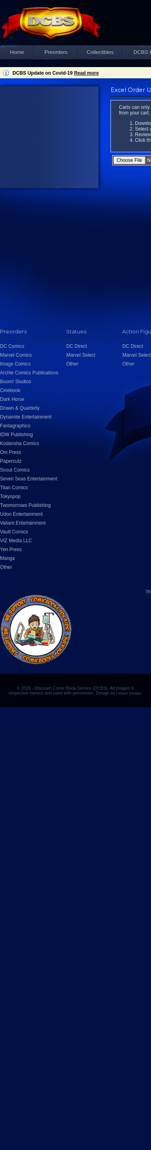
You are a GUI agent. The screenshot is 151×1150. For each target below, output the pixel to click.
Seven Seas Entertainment (28, 479)
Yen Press (11, 549)
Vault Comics (14, 532)
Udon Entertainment (21, 514)
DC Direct (76, 346)
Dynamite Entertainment (26, 417)
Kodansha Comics (19, 443)
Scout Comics (15, 470)
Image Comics (15, 364)
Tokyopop (10, 496)
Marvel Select (80, 355)
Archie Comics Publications (29, 373)
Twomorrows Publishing (25, 505)
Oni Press (10, 452)
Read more (86, 73)
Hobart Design (128, 693)
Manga (7, 558)
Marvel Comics (16, 355)
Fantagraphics (15, 426)
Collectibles (100, 52)
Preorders (56, 52)
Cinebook (10, 390)
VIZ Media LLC (16, 540)
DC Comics (12, 346)
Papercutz (11, 461)
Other (6, 567)
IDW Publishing (16, 434)
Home (17, 52)
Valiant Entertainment (23, 523)
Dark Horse (12, 399)
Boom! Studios (15, 381)
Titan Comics (14, 487)
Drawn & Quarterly (20, 408)
